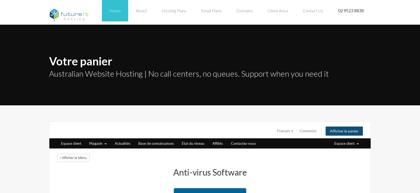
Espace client (71, 143)
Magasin (98, 143)
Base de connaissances (156, 143)
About (141, 10)
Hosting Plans (174, 10)
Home (115, 10)
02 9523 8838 (351, 10)
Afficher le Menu (73, 157)
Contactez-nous (243, 143)
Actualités (122, 143)
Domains (244, 10)
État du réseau (193, 143)
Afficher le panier (344, 131)
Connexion (308, 131)
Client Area (277, 10)
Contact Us (313, 10)
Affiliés (217, 143)
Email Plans (211, 10)
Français (285, 131)
